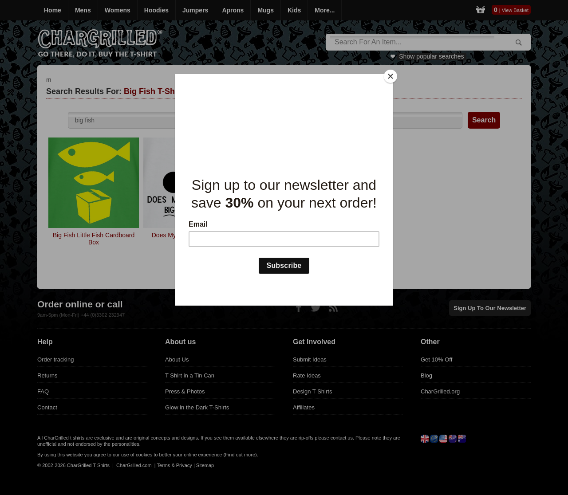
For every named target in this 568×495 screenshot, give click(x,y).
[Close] (390, 76)
